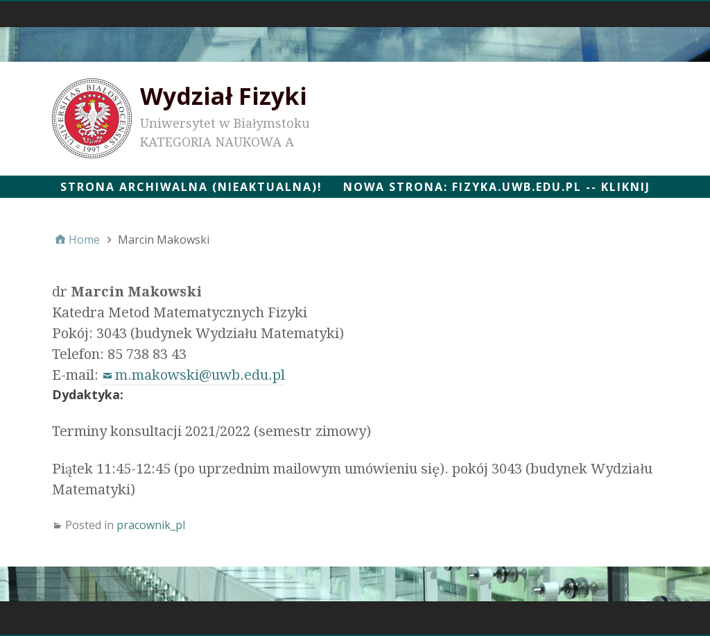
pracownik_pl (150, 525)
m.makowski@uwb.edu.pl (200, 375)
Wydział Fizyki (223, 96)
